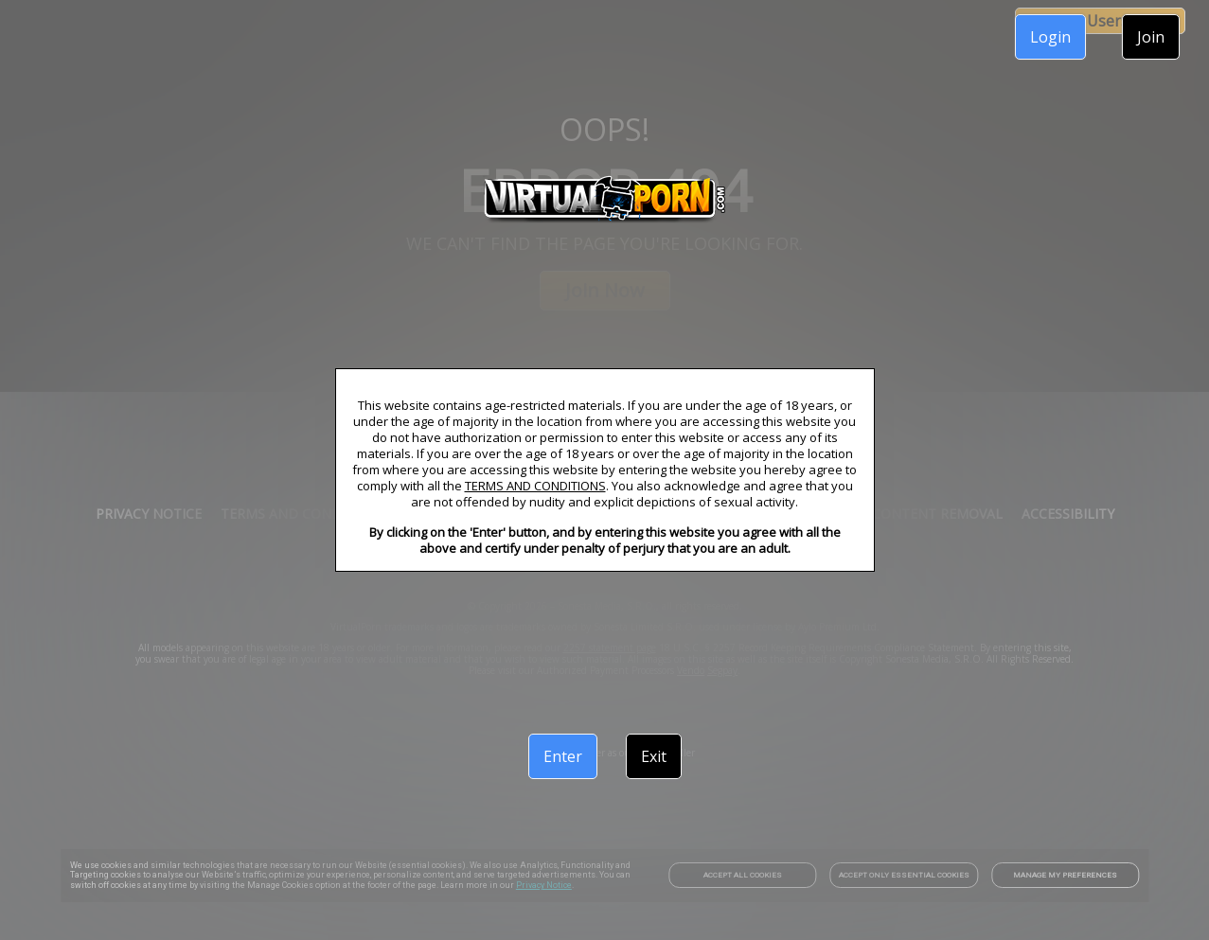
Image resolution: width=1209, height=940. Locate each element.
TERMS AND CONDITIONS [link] (535, 485)
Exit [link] (654, 756)
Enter (562, 756)
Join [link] (1151, 37)
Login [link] (1050, 37)
